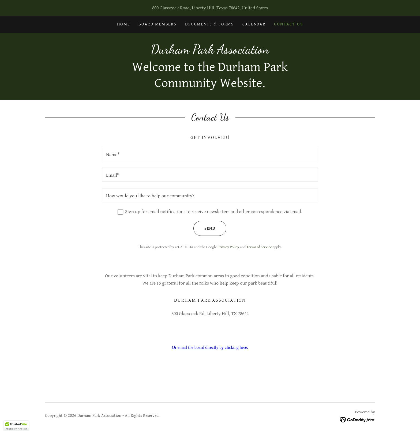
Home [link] (123, 24)
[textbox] (210, 154)
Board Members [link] (157, 24)
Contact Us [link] (288, 24)
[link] (210, 52)
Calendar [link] (254, 24)
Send (204, 228)
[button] (16, 426)
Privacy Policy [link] (228, 247)
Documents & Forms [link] (209, 24)
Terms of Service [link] (259, 247)
